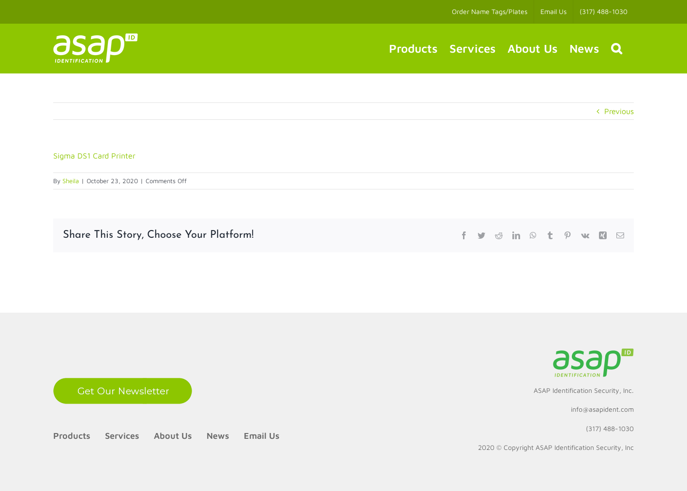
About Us (173, 436)
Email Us (262, 436)
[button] (616, 48)
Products (71, 436)
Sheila (70, 181)
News (218, 436)
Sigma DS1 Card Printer (94, 155)
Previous (619, 111)
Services (122, 436)
